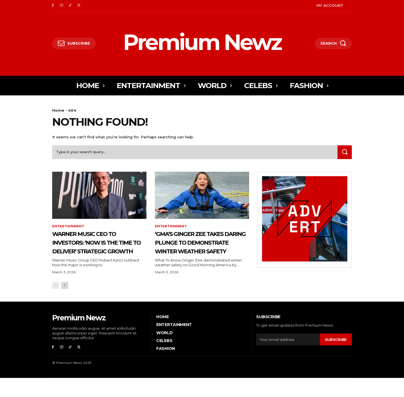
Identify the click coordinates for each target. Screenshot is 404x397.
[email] (288, 358)
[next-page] (64, 304)
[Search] (344, 153)
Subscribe (336, 358)
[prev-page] (55, 304)
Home (58, 110)
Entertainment (68, 228)
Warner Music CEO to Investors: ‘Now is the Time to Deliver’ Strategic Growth (98, 247)
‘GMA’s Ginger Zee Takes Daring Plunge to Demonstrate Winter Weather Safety (198, 252)
